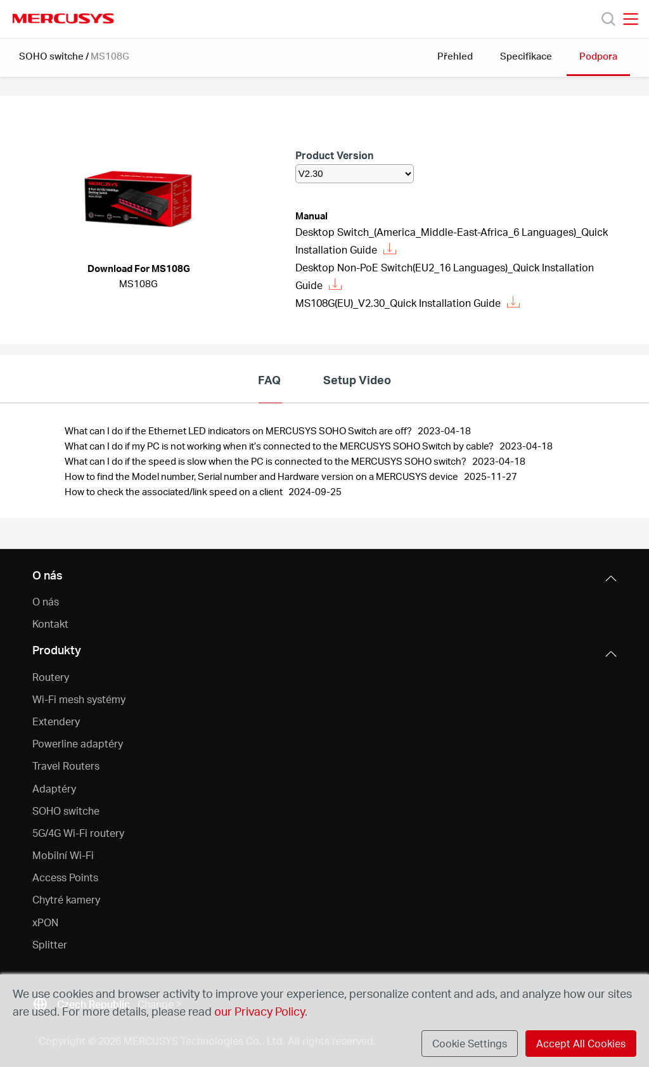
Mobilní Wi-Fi (63, 855)
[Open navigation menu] (630, 19)
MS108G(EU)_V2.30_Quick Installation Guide (407, 302)
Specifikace (526, 55)
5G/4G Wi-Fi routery (78, 832)
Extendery (56, 721)
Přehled (455, 55)
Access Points (65, 877)
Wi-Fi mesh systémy (78, 699)
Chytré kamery (66, 899)
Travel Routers (66, 765)
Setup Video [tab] (357, 379)
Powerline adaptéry (77, 743)
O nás (45, 601)
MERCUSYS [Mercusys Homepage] (63, 18)
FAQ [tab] (269, 379)
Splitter (49, 944)
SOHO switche (51, 55)
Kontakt (50, 623)
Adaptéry (54, 788)
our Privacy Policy (259, 1011)
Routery (50, 676)
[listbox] (354, 173)
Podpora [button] (598, 55)
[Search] (608, 19)
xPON (45, 922)
